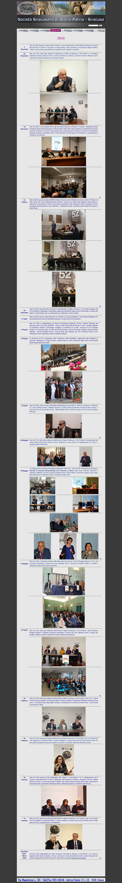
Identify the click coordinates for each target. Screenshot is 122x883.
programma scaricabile (78, 858)
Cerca (101, 25)
